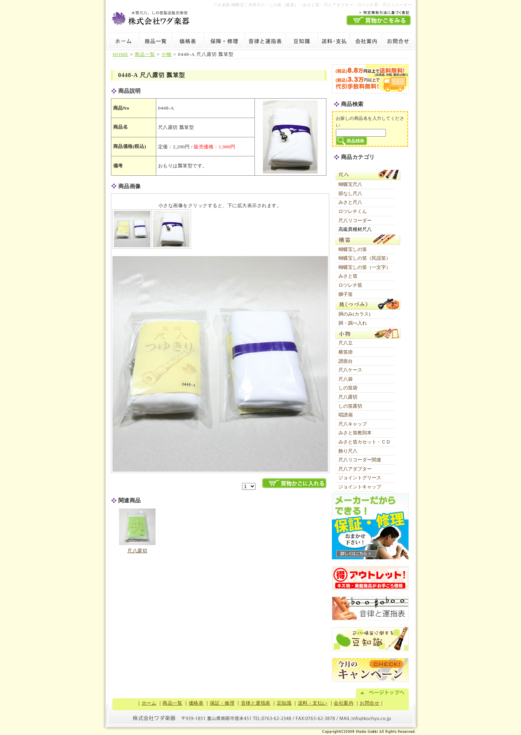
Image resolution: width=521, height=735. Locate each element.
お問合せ (399, 42)
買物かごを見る (378, 20)
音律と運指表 (265, 42)
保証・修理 (224, 42)
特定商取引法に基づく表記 (378, 12)
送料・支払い (334, 42)
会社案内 (366, 42)
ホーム (122, 42)
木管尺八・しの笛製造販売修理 (151, 17)
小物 (166, 54)
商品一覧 (155, 42)
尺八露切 (137, 550)
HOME (121, 54)
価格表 (188, 42)
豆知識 (302, 42)
